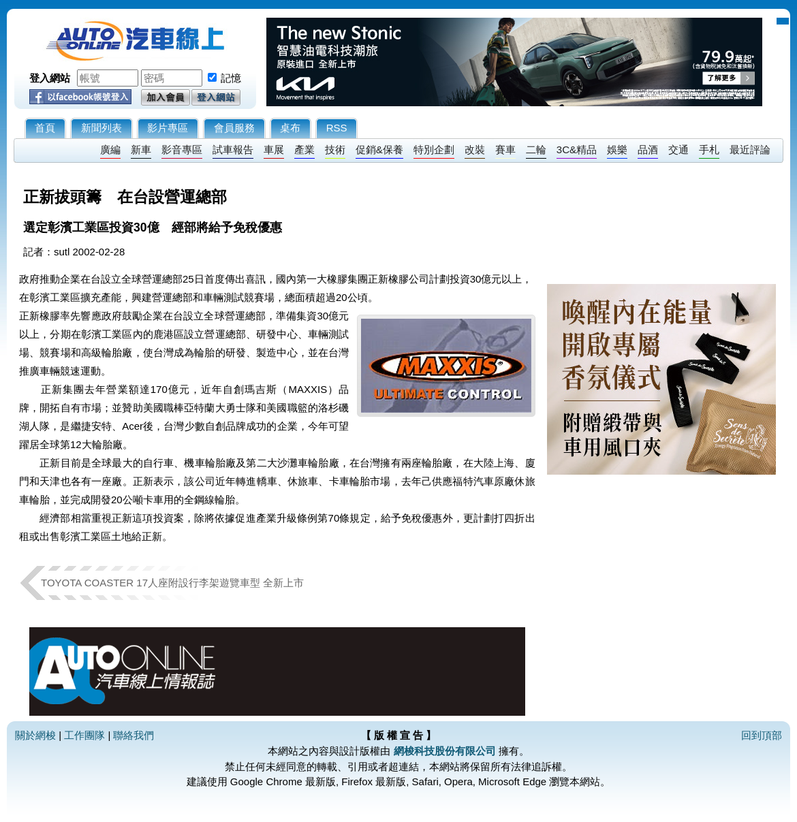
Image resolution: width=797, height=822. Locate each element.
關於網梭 (35, 735)
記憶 (231, 78)
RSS (336, 127)
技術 (335, 149)
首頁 (45, 127)
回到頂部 (761, 735)
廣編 (110, 149)
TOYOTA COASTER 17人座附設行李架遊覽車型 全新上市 (172, 582)
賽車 (505, 149)
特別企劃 (433, 149)
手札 (709, 149)
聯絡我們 (133, 735)
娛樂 (617, 149)
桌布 (290, 127)
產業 (304, 149)
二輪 (536, 149)
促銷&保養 (379, 149)
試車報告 (233, 149)
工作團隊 (84, 735)
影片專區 (167, 127)
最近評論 (750, 149)
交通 (678, 149)
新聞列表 (101, 127)
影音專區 (181, 149)
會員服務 (234, 127)
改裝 (475, 149)
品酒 (648, 149)
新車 (141, 149)
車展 (274, 149)
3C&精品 (577, 149)
